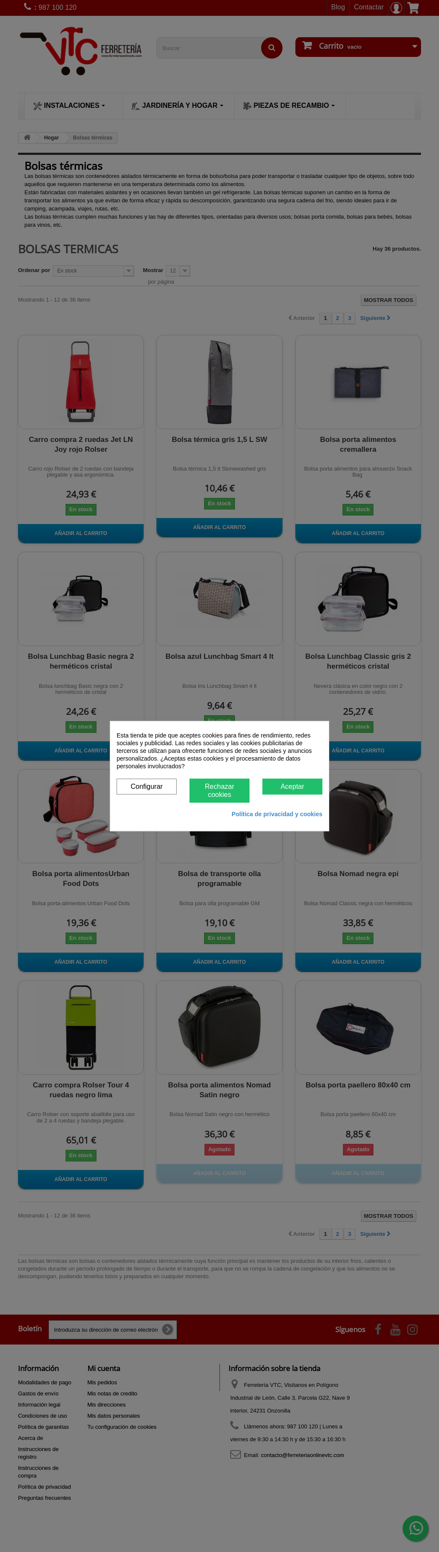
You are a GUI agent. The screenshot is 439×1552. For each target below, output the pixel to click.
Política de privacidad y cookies (277, 814)
